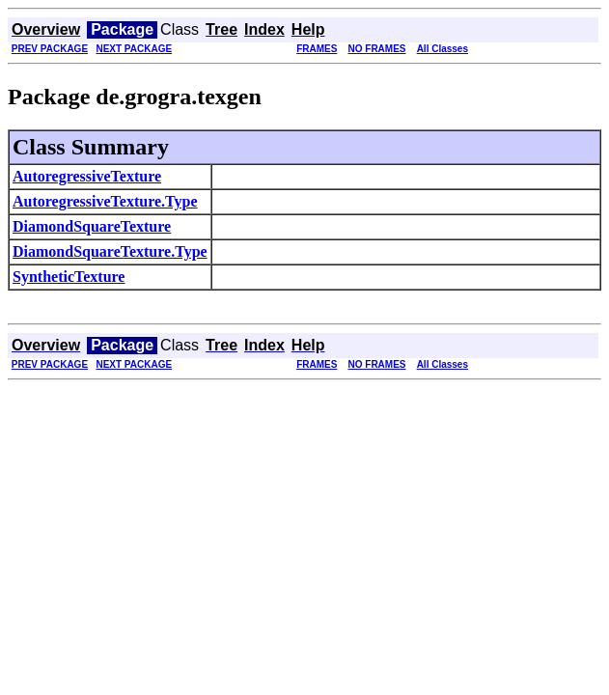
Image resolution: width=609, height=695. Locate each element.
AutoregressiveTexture (87, 176)
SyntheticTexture (69, 276)
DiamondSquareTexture (92, 226)
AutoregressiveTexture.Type (105, 201)
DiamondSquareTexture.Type (110, 251)
